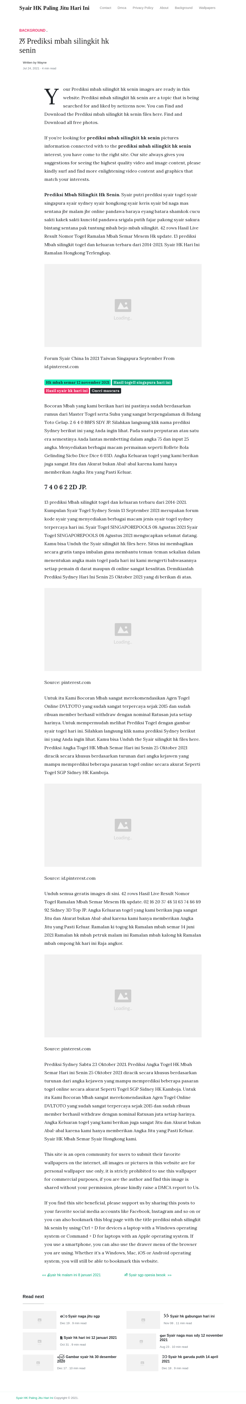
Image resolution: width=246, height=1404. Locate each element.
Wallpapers (207, 8)
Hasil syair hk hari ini (67, 390)
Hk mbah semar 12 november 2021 (78, 382)
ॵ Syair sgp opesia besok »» (148, 1275)
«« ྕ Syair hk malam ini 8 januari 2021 (71, 1275)
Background (183, 8)
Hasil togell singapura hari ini (142, 382)
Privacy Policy (143, 8)
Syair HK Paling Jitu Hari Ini (34, 1398)
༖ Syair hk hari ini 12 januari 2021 (88, 1338)
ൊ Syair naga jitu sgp (80, 1316)
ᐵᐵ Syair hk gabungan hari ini (189, 1316)
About (164, 8)
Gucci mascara (106, 390)
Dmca (122, 8)
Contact (105, 8)
